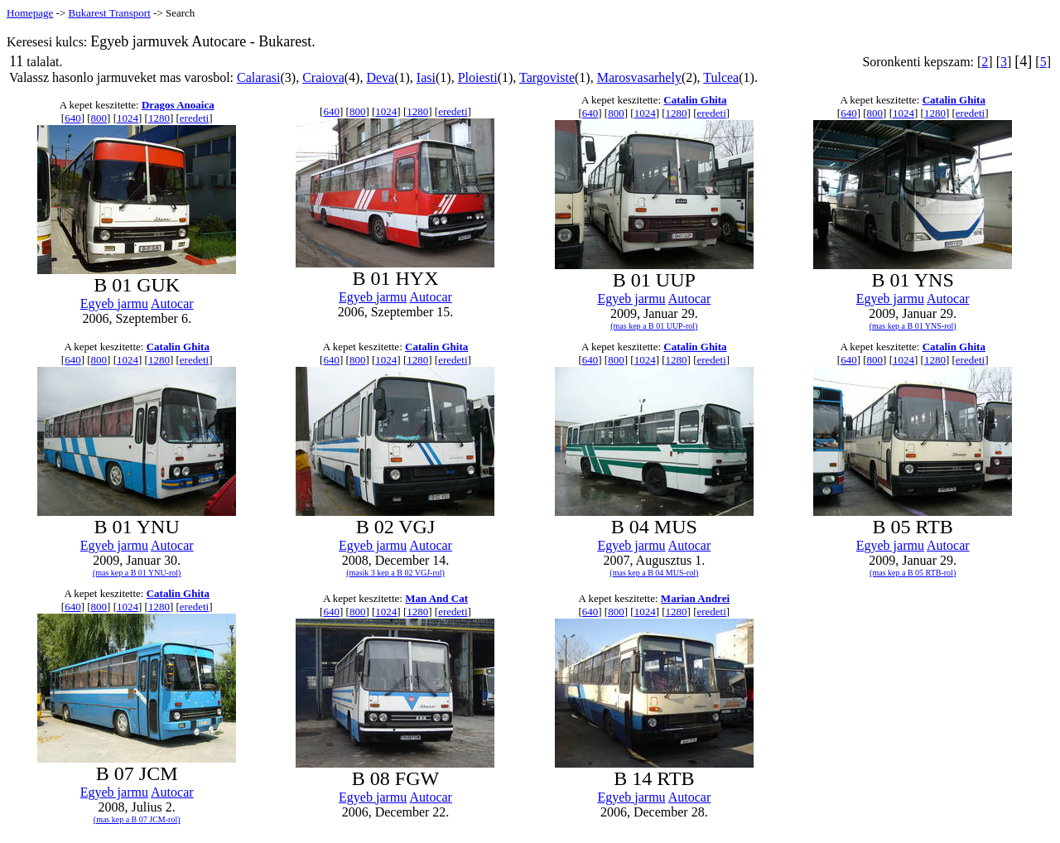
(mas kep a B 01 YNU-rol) (137, 572)
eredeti (194, 118)
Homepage (30, 13)
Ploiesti (478, 77)
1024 (127, 118)
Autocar (172, 303)
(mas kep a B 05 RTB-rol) (913, 572)
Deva (380, 77)
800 (99, 118)
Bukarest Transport (109, 13)
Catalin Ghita (694, 100)
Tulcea (721, 77)
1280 (159, 118)
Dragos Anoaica (178, 105)
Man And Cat (436, 598)
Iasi (426, 77)
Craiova (323, 77)
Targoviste (547, 77)
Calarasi (258, 77)
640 (73, 118)
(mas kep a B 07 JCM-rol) (137, 819)
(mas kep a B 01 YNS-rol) (913, 325)
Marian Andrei (695, 598)
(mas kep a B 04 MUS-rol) (654, 572)
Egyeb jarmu (114, 303)
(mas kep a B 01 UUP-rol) (653, 325)
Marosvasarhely (639, 77)
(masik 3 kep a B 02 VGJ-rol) (395, 572)
